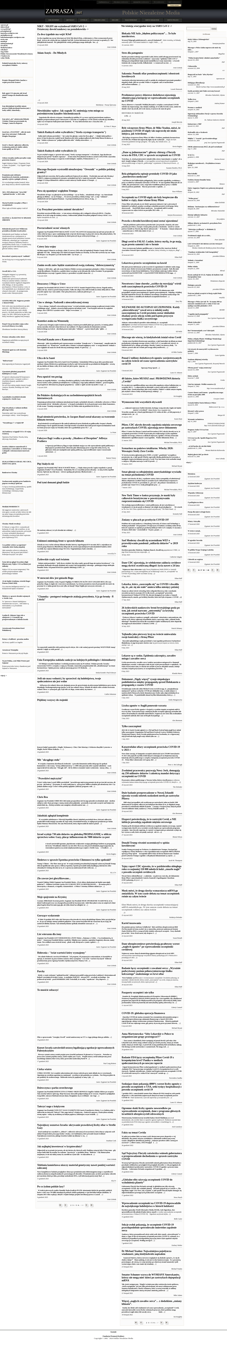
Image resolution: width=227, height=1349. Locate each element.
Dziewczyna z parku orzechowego (55, 1087)
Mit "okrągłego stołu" (49, 759)
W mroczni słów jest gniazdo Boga (55, 578)
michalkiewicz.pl (6, 35)
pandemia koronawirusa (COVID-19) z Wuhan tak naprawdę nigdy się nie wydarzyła (151, 139)
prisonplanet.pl (6, 31)
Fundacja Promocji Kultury (113, 1336)
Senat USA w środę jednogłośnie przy (151, 482)
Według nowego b (151, 1237)
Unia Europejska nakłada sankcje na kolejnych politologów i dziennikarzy (76, 660)
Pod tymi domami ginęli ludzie (53, 482)
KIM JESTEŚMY (53, 20)
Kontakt (114, 1332)
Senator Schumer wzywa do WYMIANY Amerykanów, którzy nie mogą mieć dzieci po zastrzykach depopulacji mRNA (151, 1277)
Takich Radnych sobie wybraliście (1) (56, 150)
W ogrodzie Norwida (195, 540)
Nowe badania (127, 978)
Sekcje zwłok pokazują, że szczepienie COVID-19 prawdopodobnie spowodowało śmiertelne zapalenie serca (149, 1227)
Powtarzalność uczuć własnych (53, 228)
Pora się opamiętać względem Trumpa (57, 190)
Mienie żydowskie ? (195, 322)
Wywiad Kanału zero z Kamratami (55, 339)
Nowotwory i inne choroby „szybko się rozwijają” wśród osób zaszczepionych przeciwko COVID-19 (151, 285)
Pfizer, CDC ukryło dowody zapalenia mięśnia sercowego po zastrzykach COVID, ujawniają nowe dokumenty (152, 426)
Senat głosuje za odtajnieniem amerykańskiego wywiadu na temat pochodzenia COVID (151, 473)
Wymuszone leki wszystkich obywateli (142, 402)
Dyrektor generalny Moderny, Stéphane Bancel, (139, 550)
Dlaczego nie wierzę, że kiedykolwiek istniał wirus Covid (151, 337)
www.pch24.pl (5, 29)
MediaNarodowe (6, 48)
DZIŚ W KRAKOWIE (152, 20)
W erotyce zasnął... (194, 531)
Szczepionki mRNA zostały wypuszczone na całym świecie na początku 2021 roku (150, 207)
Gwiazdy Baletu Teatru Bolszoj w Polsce (202, 403)
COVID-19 (83, 20)
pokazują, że (131, 880)
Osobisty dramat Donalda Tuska (199, 180)
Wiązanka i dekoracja (195, 493)
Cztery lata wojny (46, 246)
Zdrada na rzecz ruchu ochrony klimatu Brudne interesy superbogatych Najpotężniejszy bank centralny (74, 547)
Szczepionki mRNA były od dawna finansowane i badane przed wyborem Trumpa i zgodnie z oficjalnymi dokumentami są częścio (151, 853)
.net (104, 2)
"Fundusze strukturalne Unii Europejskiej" (203, 252)
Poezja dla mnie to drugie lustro (199, 512)
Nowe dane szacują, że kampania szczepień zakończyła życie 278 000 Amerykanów (151, 757)
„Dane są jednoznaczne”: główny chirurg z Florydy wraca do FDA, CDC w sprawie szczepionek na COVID (151, 154)
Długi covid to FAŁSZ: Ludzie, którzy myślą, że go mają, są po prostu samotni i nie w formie (152, 243)
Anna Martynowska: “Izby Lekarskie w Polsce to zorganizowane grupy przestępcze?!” (148, 1035)
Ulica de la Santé (46, 358)
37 (201, 570)
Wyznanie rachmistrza (196, 419)
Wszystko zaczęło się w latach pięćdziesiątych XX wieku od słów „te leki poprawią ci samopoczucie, (152, 410)
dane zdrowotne (136, 569)
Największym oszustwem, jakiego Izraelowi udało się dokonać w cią (76, 1134)
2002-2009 (115, 20)
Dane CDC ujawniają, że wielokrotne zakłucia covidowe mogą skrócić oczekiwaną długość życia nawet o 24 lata (151, 564)
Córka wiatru (44, 1069)
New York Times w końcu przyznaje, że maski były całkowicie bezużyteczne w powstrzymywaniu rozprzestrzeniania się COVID (148, 498)
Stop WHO (4, 52)
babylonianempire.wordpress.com (12, 37)
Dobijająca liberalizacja (196, 83)
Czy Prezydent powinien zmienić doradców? (60, 209)
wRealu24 (4, 50)
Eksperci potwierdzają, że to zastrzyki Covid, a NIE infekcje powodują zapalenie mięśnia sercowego (149, 820)
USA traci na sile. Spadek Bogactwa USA (202, 438)
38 (204, 570)
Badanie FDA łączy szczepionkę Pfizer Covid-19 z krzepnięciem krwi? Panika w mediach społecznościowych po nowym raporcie (148, 1060)
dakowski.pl (5, 27)
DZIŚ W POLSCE (172, 20)
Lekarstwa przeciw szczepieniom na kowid (144, 263)
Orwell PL (4, 46)
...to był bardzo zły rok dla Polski (199, 446)
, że (149, 250)
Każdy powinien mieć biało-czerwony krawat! (204, 91)
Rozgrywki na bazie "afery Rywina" (200, 74)
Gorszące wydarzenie (48, 915)
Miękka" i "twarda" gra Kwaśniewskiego (202, 138)
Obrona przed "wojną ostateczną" (200, 368)
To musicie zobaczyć (47, 990)
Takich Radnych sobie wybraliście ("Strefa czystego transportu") (71, 132)
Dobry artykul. (193, 376)
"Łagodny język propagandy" (198, 314)
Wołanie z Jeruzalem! (195, 260)
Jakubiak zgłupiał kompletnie (53, 815)
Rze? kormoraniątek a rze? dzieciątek (201, 331)
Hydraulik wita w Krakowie (198, 132)
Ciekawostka (192, 66)
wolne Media (5, 58)
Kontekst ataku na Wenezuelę (53, 321)
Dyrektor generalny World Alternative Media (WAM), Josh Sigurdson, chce (148, 1210)
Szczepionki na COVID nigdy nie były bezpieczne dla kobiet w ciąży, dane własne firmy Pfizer (150, 199)
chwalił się (159, 550)
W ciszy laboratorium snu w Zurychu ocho (75, 119)
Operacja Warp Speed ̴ (139, 368)
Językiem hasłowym (195, 483)
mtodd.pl (4, 41)
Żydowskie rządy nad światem (53, 559)
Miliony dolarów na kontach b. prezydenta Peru (204, 223)
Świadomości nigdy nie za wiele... (199, 236)
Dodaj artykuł (174, 5)
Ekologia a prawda (194, 285)
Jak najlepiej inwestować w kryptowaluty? (59, 1146)
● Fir (126, 116)
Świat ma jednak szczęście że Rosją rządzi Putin (205, 293)
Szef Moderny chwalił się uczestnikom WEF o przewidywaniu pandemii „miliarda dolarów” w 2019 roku (150, 543)
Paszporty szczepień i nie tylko (138, 992)
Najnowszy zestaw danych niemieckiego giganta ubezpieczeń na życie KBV (148, 953)
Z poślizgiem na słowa (195, 502)
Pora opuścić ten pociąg (49, 376)
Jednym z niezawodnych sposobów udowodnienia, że (140, 323)
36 (199, 570)
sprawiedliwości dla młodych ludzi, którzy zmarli (139, 1212)
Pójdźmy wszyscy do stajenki (52, 700)
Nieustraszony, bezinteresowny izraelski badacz (138, 1118)
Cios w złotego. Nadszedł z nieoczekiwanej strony (63, 302)
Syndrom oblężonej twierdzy (198, 359)
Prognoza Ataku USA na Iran (198, 430)
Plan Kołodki (192, 174)
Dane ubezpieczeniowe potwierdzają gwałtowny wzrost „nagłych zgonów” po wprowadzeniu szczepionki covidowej (151, 946)
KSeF (106, 215)
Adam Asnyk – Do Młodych (51, 52)
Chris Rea (42, 797)
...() (180, 597)
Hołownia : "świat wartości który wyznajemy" (61, 952)
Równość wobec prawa (196, 411)
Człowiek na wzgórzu (195, 559)
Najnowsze (126, 569)
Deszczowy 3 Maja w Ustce (51, 283)
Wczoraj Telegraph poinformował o (134, 40)
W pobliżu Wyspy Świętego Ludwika (201, 550)
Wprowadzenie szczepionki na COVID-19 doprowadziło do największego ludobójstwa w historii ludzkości (151, 1204)
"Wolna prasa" (193, 198)
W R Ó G (191, 155)
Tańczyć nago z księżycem (51, 1106)
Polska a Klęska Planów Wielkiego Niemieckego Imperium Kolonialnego (204, 340)
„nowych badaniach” (154, 40)
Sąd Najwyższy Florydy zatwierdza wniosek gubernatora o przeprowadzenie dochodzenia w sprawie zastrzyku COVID (152, 1156)
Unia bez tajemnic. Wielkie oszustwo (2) (202, 384)
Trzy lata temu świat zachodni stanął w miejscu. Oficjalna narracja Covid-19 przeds (151, 458)
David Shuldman (161, 1118)
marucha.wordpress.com (9, 33)
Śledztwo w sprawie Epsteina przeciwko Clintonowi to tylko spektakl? (74, 859)
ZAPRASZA (121, 2)
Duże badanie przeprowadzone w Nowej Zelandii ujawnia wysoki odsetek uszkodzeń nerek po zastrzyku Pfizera (150, 795)
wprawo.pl (4, 25)
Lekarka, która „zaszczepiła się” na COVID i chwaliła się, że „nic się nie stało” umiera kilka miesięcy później (150, 585)
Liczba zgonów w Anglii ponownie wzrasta (144, 705)
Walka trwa (192, 99)
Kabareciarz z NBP (194, 124)
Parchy (41, 971)
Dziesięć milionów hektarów (197, 215)
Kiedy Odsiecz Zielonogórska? (198, 39)
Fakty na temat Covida (134, 1132)
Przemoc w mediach (195, 107)
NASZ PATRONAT (131, 20)
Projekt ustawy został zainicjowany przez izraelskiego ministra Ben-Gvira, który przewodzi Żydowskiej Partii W (74, 1057)
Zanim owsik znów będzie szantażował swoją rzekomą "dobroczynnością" (76, 265)
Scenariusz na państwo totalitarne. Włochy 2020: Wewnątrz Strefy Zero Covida (147, 450)
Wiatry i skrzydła (194, 521)
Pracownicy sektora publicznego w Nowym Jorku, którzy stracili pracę (146, 780)
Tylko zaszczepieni (131, 726)
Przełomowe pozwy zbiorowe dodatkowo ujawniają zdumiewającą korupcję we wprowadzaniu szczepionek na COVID (151, 98)
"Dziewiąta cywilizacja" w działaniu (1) (202, 229)
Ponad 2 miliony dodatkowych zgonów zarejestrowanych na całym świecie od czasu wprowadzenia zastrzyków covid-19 (151, 361)
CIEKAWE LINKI (99, 20)
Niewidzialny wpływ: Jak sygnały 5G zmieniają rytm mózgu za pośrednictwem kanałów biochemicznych (70, 112)
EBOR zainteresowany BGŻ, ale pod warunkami (205, 147)
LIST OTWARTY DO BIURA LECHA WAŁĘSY (205, 244)
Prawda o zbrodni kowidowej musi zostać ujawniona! (150, 220)
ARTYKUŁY (70, 20)
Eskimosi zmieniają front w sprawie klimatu (60, 540)
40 (208, 570)
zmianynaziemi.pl (7, 43)
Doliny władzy (193, 267)
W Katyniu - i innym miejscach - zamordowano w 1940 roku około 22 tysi (152, 228)
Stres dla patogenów (132, 52)
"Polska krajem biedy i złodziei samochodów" (204, 58)
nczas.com (4, 39)
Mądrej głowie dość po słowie (198, 454)
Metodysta (191, 474)
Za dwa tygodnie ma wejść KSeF (54, 34)
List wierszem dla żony (49, 934)
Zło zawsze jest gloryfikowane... (54, 878)
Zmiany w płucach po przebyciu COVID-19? (145, 519)
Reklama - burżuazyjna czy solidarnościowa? (204, 207)
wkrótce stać (147, 643)
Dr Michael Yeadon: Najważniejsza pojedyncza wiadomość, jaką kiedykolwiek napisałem (146, 1252)
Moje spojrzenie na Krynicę (51, 897)
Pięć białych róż (45, 463)
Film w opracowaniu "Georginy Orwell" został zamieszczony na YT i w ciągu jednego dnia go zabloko (76, 1036)
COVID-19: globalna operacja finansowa (143, 1013)
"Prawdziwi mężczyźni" (50, 778)
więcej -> (4, 676)
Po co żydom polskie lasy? (51, 1186)
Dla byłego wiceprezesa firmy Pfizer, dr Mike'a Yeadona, (142, 138)
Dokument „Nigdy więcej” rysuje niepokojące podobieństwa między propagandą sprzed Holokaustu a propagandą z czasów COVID (151, 682)
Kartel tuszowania (131, 923)
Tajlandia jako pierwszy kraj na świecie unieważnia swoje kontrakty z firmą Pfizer (149, 635)
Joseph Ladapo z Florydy (134, 161)
